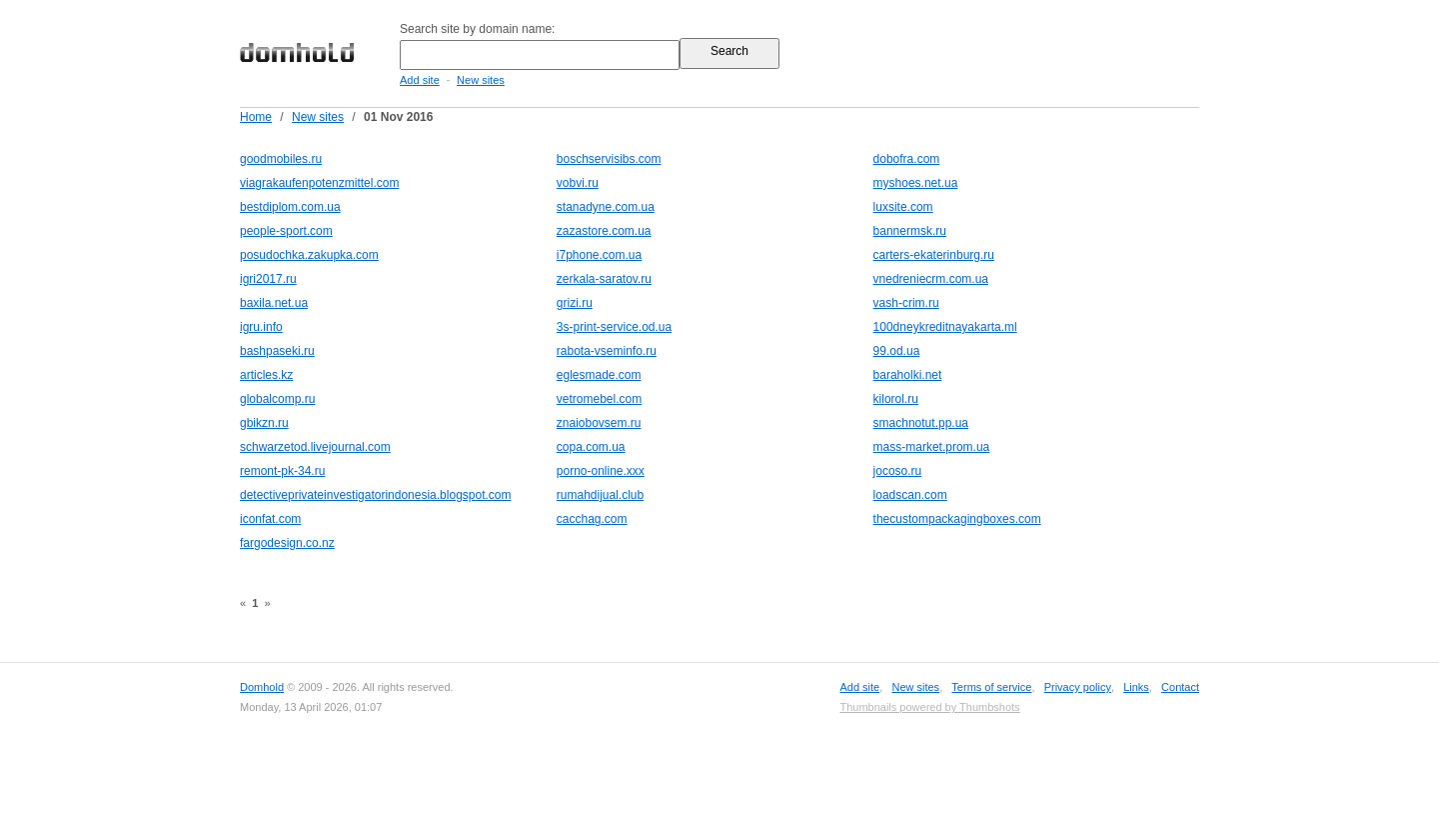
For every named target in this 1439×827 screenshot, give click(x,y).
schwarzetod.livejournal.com (315, 447)
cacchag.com (592, 519)
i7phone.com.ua (599, 255)
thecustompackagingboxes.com (957, 519)
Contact (1180, 687)
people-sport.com (286, 231)
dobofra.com (906, 159)
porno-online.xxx (601, 471)
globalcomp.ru (277, 399)
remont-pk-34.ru (282, 471)
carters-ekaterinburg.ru (933, 255)
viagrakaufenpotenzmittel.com (319, 183)
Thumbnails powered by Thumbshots (929, 707)
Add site (420, 80)
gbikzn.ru (264, 423)
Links (1136, 687)
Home (256, 117)
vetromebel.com (599, 399)
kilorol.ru (895, 399)
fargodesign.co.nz (287, 543)
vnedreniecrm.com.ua (930, 279)
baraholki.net (907, 375)
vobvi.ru (578, 183)
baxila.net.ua (274, 303)
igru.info (261, 327)
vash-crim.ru (906, 303)
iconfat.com (270, 519)
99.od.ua (896, 351)
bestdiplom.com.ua (290, 207)
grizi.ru (575, 303)
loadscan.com (910, 495)
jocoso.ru (897, 471)
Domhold (262, 687)
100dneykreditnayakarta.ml (945, 327)
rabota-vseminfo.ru (607, 351)
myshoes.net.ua (915, 183)
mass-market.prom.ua (931, 447)
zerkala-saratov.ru (604, 279)
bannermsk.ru (909, 231)
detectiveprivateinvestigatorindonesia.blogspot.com (376, 495)
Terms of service (991, 687)
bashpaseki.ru (277, 351)
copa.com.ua (591, 447)
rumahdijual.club (600, 495)
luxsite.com (903, 207)
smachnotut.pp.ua (920, 423)
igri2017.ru (268, 279)
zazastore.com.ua (604, 231)
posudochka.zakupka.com (309, 255)
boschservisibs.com (609, 159)
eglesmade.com (599, 375)
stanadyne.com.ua (606, 207)
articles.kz (266, 375)
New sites (481, 80)
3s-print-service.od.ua (614, 327)
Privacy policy (1077, 687)
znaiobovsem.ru (599, 423)
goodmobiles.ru (281, 159)
